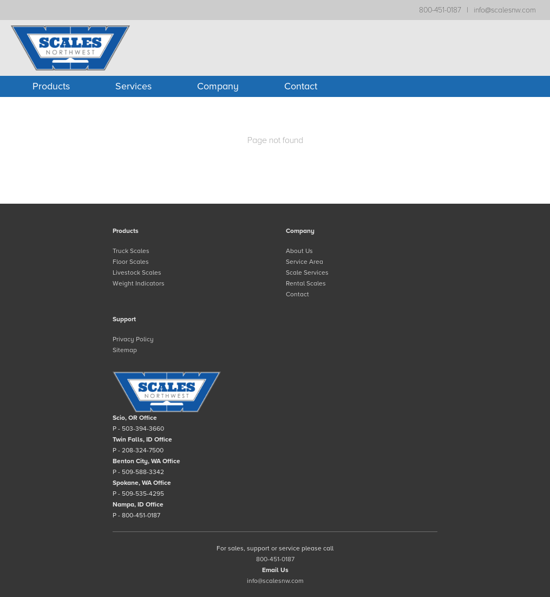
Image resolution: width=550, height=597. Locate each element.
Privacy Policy (133, 339)
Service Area (304, 261)
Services (133, 86)
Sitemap (125, 350)
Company (218, 86)
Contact (300, 86)
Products (51, 86)
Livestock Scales (137, 272)
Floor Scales (131, 261)
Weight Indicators (139, 283)
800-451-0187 (440, 10)
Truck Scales (131, 251)
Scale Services (307, 272)
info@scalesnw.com (505, 10)
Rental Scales (306, 283)
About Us (299, 251)
